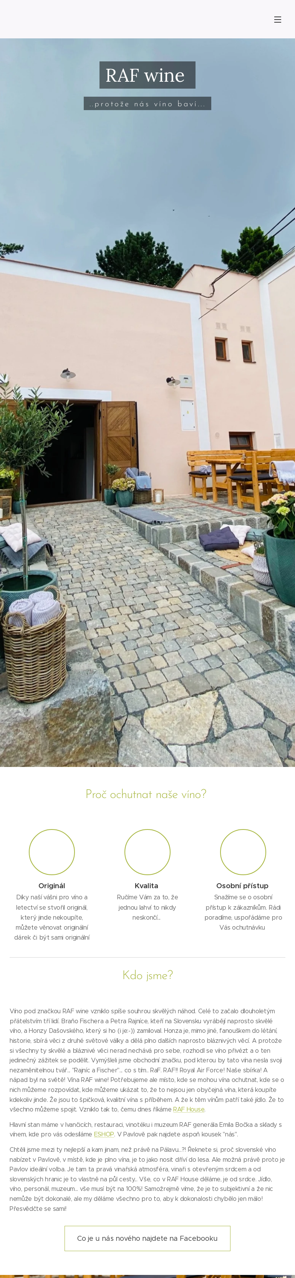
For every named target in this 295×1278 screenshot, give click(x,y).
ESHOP (104, 1134)
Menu (277, 19)
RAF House (188, 1109)
